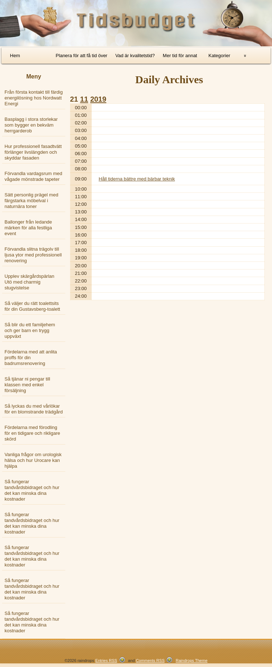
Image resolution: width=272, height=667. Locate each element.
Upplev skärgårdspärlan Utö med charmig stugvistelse (29, 281)
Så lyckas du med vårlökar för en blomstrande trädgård (34, 409)
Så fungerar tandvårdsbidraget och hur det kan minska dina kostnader (32, 490)
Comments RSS (150, 660)
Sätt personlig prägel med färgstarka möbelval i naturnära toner (31, 200)
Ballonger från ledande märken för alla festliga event (28, 227)
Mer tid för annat (180, 55)
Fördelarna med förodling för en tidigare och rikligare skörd (32, 433)
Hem (15, 55)
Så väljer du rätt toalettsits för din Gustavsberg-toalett (32, 306)
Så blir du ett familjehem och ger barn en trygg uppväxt (30, 330)
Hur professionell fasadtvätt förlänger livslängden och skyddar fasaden (33, 152)
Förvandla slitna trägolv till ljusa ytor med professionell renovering (33, 254)
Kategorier (219, 55)
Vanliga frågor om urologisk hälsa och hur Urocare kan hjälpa (33, 460)
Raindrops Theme (191, 660)
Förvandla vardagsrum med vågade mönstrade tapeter (33, 176)
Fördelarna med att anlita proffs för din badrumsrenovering (31, 357)
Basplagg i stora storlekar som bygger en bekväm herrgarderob (31, 124)
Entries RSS (106, 660)
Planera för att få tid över (81, 55)
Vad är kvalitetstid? (135, 55)
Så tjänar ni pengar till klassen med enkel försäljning (27, 384)
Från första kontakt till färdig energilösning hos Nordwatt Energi (34, 97)
